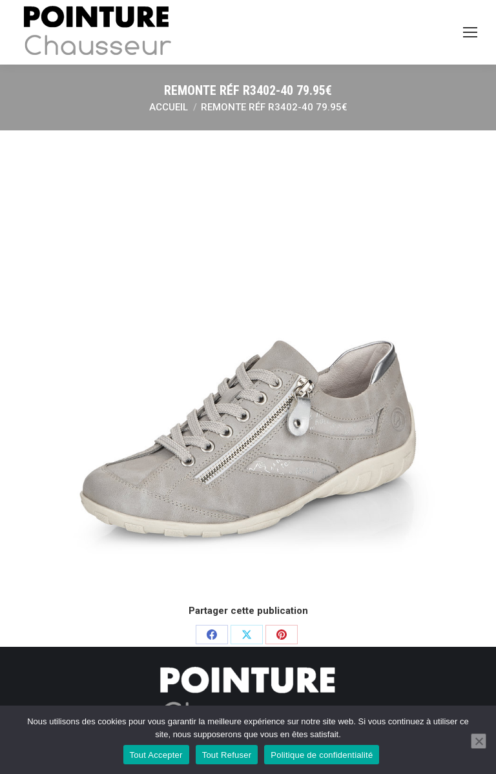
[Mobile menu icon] (470, 32)
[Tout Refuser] (478, 741)
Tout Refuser (227, 755)
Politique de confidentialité (322, 755)
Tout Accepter (156, 755)
